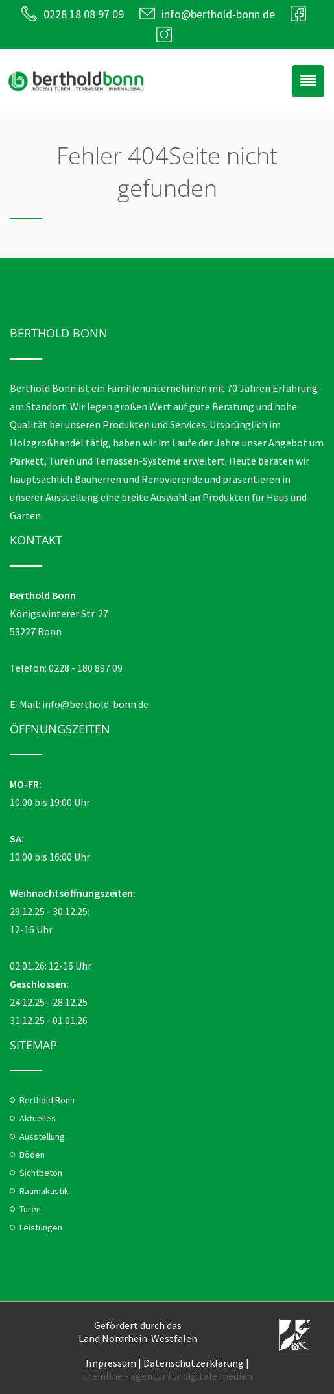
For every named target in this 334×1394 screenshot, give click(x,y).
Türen (30, 1209)
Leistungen (40, 1227)
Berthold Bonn (47, 1100)
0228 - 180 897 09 (86, 667)
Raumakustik (44, 1191)
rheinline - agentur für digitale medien (167, 1375)
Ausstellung (42, 1136)
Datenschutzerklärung (193, 1362)
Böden (32, 1154)
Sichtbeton (40, 1173)
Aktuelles (37, 1118)
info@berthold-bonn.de (218, 13)
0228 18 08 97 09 (83, 13)
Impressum (111, 1362)
